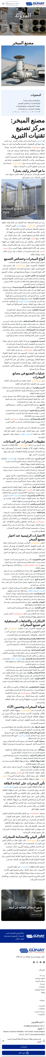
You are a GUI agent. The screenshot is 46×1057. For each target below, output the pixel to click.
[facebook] (40, 962)
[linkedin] (44, 962)
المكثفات (41, 1009)
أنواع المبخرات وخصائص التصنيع (29, 103)
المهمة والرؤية (40, 978)
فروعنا (42, 984)
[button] (12, 3)
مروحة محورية (40, 1011)
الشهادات (41, 987)
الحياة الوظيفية (40, 990)
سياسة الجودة (40, 981)
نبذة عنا (42, 975)
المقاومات (41, 1014)
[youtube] (34, 962)
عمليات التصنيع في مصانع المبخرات (28, 106)
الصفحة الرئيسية (38, 26)
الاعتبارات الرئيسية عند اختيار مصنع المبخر (26, 112)
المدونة (17, 26)
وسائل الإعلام (27, 26)
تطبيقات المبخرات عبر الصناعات (29, 109)
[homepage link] (32, 950)
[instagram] (37, 962)
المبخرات (41, 1006)
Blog (43, 992)
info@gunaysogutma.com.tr (34, 1026)
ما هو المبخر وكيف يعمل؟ (31, 100)
